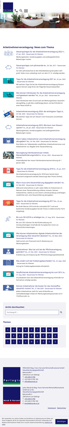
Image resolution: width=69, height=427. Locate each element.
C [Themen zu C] (19, 330)
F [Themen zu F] (37, 330)
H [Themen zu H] (49, 330)
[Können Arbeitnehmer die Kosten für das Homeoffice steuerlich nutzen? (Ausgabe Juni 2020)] (34, 292)
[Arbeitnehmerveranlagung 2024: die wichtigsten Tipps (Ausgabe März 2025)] (34, 116)
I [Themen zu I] (55, 330)
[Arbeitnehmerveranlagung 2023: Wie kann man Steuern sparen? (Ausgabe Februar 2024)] (34, 130)
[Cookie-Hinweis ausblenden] (61, 421)
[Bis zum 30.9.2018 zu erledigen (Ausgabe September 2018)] (34, 223)
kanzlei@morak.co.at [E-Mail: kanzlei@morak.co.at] (31, 403)
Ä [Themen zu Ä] (43, 342)
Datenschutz (61, 408)
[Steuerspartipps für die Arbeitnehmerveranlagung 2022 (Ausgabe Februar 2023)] (34, 56)
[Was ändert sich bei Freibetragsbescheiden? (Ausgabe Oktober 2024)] (34, 264)
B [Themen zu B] (13, 330)
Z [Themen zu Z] (37, 342)
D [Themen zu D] (25, 330)
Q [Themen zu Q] (49, 336)
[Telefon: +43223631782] (29, 377)
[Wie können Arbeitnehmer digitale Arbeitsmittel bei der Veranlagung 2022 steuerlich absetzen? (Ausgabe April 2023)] (34, 239)
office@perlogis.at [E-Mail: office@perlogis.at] (30, 381)
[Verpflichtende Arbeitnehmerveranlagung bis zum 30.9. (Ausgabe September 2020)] (34, 277)
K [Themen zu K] (13, 336)
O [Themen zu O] (37, 336)
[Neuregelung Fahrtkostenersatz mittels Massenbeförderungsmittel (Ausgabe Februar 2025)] (34, 158)
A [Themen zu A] (7, 330)
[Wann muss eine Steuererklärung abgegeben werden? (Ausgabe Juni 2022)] (34, 190)
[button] (16, 11)
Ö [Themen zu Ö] (49, 342)
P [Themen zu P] (43, 336)
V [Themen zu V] (25, 342)
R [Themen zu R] (55, 336)
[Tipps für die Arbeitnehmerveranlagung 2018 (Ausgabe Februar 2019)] (34, 173)
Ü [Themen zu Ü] (55, 342)
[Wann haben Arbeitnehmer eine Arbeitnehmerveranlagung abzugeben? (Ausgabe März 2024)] (34, 143)
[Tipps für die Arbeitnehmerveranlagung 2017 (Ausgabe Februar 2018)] (34, 207)
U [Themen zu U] (19, 342)
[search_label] (32, 312)
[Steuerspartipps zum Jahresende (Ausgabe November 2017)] (34, 70)
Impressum (52, 408)
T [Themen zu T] (13, 342)
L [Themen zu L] (19, 336)
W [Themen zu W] (31, 342)
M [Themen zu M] (25, 336)
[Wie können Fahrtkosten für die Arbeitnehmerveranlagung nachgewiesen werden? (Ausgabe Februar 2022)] (34, 100)
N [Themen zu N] (31, 336)
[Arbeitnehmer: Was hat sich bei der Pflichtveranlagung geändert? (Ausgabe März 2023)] (34, 252)
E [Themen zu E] (31, 330)
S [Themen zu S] (7, 342)
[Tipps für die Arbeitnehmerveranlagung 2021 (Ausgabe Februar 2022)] (34, 83)
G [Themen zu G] (43, 330)
